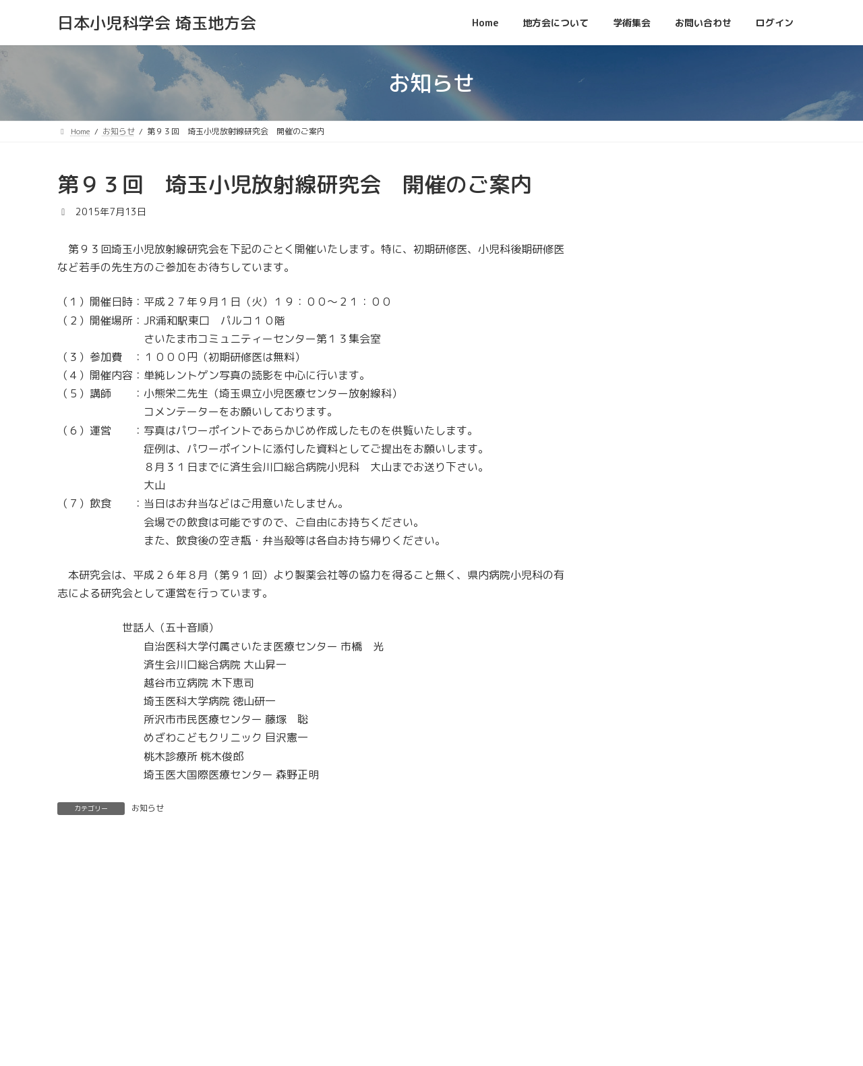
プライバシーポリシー (693, 1006)
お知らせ (147, 808)
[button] (698, 182)
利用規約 (777, 1006)
